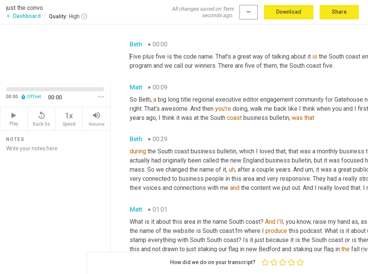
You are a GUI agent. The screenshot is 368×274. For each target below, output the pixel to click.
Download (288, 12)
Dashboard (23, 16)
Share (339, 12)
